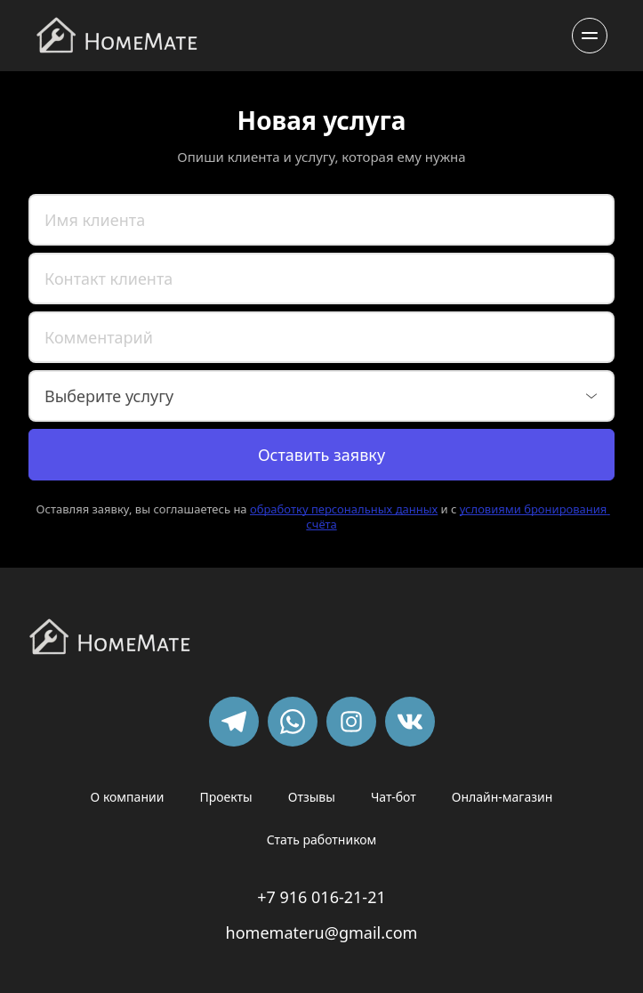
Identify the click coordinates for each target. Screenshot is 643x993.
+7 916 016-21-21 (321, 897)
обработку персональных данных (344, 509)
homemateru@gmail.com (322, 932)
